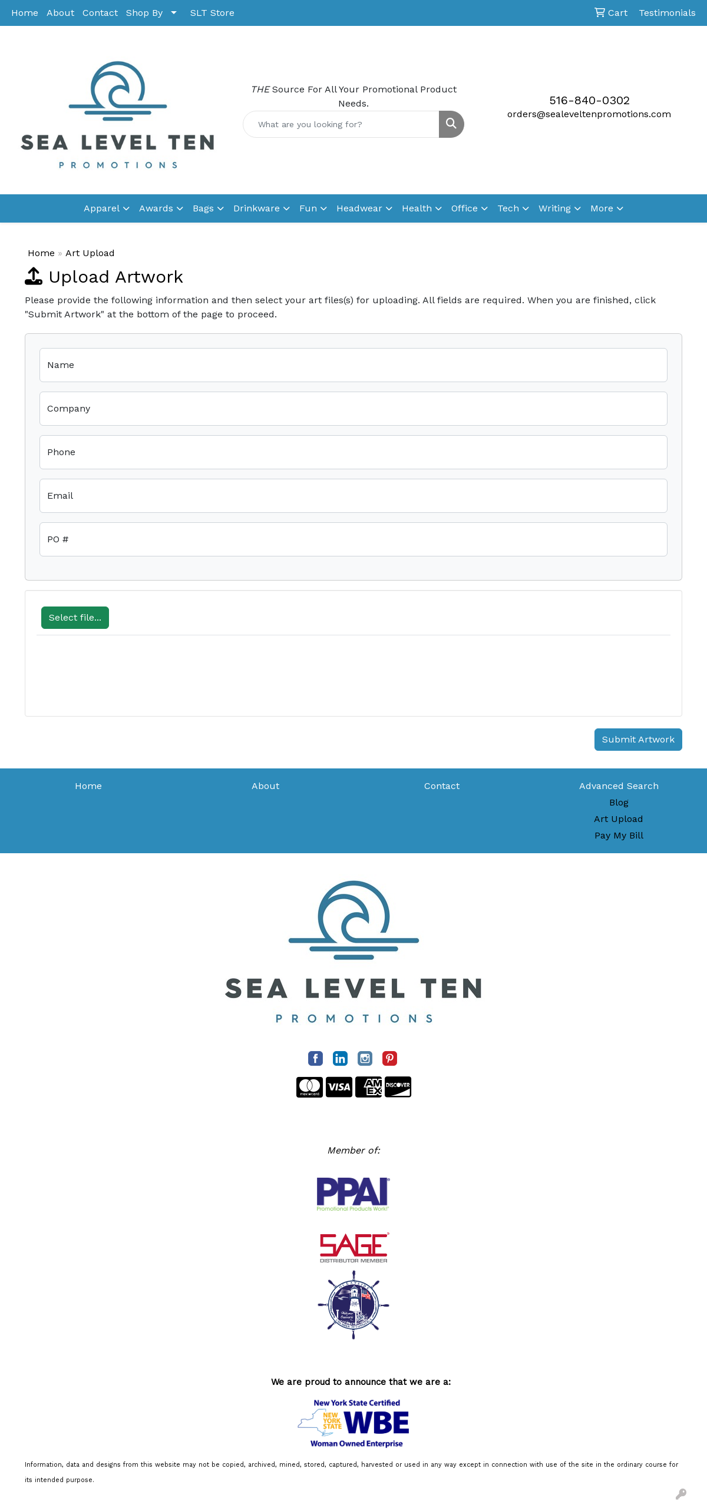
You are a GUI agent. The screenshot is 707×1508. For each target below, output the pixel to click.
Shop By (144, 12)
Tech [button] (508, 208)
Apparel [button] (102, 208)
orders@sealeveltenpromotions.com (589, 114)
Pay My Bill (618, 835)
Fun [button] (308, 208)
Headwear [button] (359, 208)
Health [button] (417, 208)
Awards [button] (156, 208)
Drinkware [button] (256, 208)
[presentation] (126, 682)
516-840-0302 (589, 100)
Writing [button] (554, 208)
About (60, 12)
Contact (100, 12)
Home (24, 12)
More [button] (601, 208)
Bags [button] (203, 208)
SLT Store (212, 12)
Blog (619, 802)
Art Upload (618, 818)
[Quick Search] (341, 124)
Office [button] (464, 208)
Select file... (75, 617)
